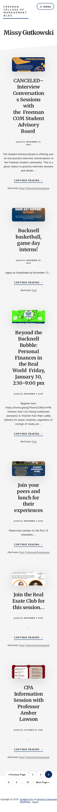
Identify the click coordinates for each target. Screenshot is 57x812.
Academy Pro (26, 799)
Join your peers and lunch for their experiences (28, 497)
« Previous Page (17, 774)
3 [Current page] (50, 774)
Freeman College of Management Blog (15, 11)
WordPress (25, 801)
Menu (47, 6)
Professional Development (37, 188)
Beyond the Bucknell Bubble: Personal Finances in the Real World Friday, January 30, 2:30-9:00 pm (28, 358)
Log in (35, 801)
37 (29, 782)
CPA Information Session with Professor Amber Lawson (29, 703)
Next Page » (42, 782)
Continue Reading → (28, 181)
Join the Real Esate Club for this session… (28, 601)
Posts (21, 188)
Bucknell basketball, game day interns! (28, 240)
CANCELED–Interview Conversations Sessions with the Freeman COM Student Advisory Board (28, 106)
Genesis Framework (47, 799)
